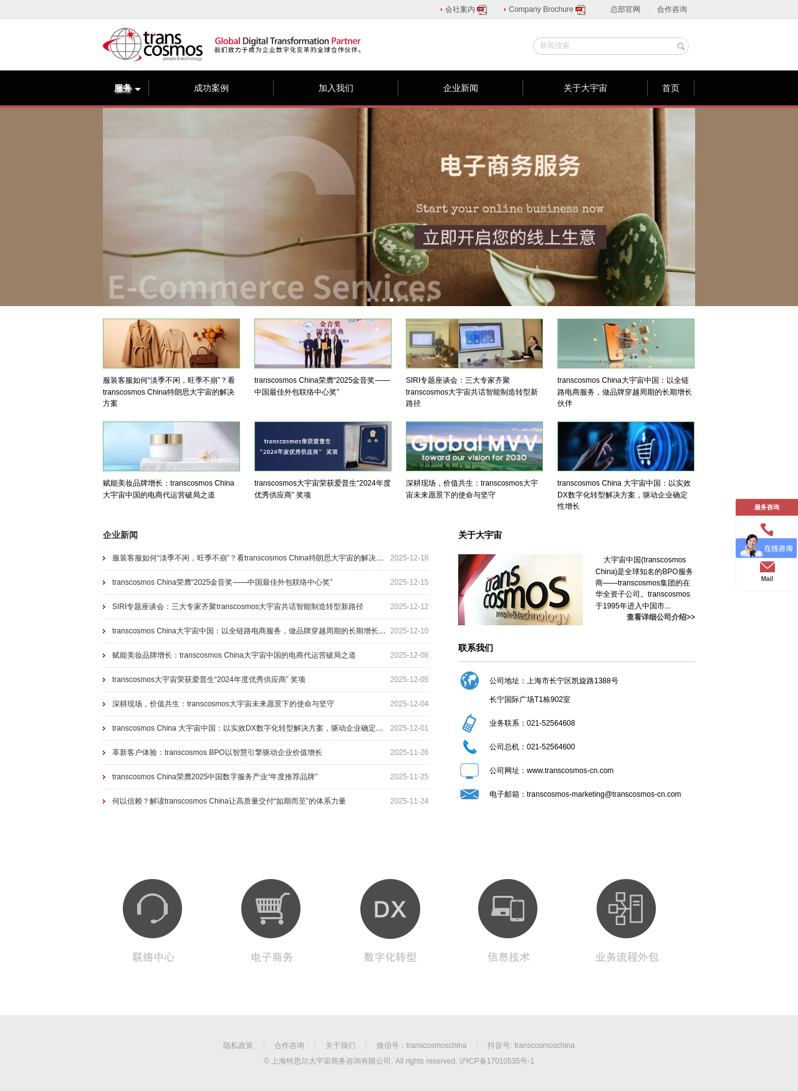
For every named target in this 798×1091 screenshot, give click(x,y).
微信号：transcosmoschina (422, 1045)
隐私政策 (238, 1045)
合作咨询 (672, 9)
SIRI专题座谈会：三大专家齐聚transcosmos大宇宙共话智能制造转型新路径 (237, 606)
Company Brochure (548, 9)
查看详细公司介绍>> (661, 617)
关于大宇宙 (585, 88)
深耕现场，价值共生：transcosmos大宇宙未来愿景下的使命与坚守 (223, 703)
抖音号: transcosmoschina (531, 1045)
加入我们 (336, 88)
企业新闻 (460, 88)
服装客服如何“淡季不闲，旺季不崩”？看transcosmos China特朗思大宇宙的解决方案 (251, 558)
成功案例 (211, 88)
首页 (671, 88)
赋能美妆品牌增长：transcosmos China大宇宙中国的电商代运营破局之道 (234, 655)
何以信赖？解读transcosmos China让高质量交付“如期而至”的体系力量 (229, 801)
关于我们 (340, 1045)
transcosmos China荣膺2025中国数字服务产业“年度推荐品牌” (214, 776)
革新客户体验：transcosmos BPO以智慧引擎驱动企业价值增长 (217, 752)
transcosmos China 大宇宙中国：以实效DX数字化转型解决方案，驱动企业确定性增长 (255, 728)
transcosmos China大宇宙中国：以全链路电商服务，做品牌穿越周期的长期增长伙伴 (252, 631)
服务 (128, 88)
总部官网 (625, 9)
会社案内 (466, 9)
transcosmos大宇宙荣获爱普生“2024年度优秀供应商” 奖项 (208, 679)
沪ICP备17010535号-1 (496, 1061)
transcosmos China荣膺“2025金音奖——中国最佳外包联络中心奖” (222, 582)
